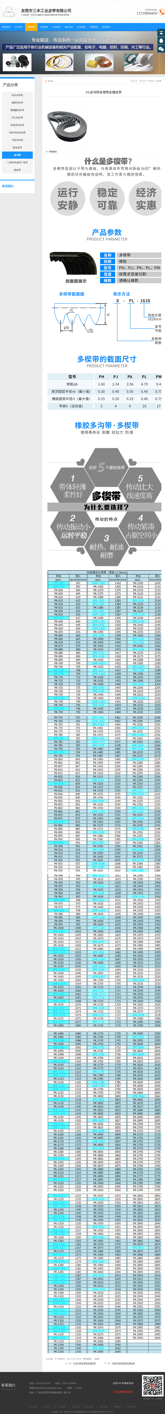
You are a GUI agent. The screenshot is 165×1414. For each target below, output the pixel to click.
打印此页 (87, 1359)
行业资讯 (56, 27)
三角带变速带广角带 (17, 162)
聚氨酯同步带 (17, 110)
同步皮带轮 (17, 95)
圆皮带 (17, 170)
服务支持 (69, 27)
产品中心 (31, 27)
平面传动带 (17, 140)
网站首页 (6, 27)
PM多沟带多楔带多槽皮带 (123, 1363)
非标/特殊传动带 (17, 132)
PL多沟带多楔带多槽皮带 (84, 1363)
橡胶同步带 (17, 102)
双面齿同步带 (17, 125)
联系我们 (106, 27)
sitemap (89, 1412)
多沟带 (17, 155)
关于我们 (19, 27)
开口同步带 (17, 117)
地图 (94, 1412)
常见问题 (81, 27)
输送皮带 (17, 147)
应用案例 (94, 27)
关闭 (96, 1359)
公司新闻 (44, 27)
